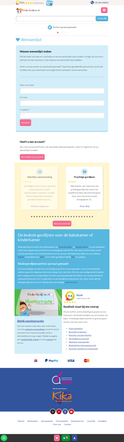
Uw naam (23, 97)
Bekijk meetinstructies (30, 320)
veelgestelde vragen (30, 339)
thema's (21, 257)
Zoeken (102, 18)
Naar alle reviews (62, 223)
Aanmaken (25, 122)
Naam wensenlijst (27, 85)
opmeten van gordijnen (35, 329)
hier (73, 257)
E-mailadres (25, 109)
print (42, 257)
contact (49, 339)
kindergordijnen (65, 247)
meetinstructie (71, 282)
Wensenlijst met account (32, 157)
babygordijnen (81, 247)
